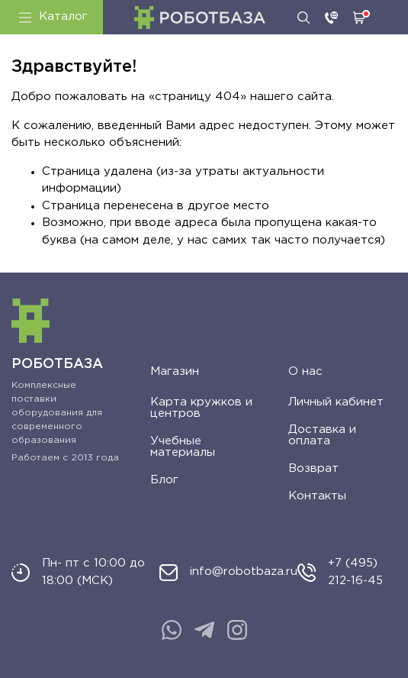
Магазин (174, 371)
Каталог (53, 16)
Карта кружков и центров (201, 407)
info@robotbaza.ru (243, 571)
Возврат (313, 468)
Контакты (317, 496)
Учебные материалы (182, 446)
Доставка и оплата (322, 435)
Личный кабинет (336, 402)
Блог (164, 480)
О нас (305, 371)
